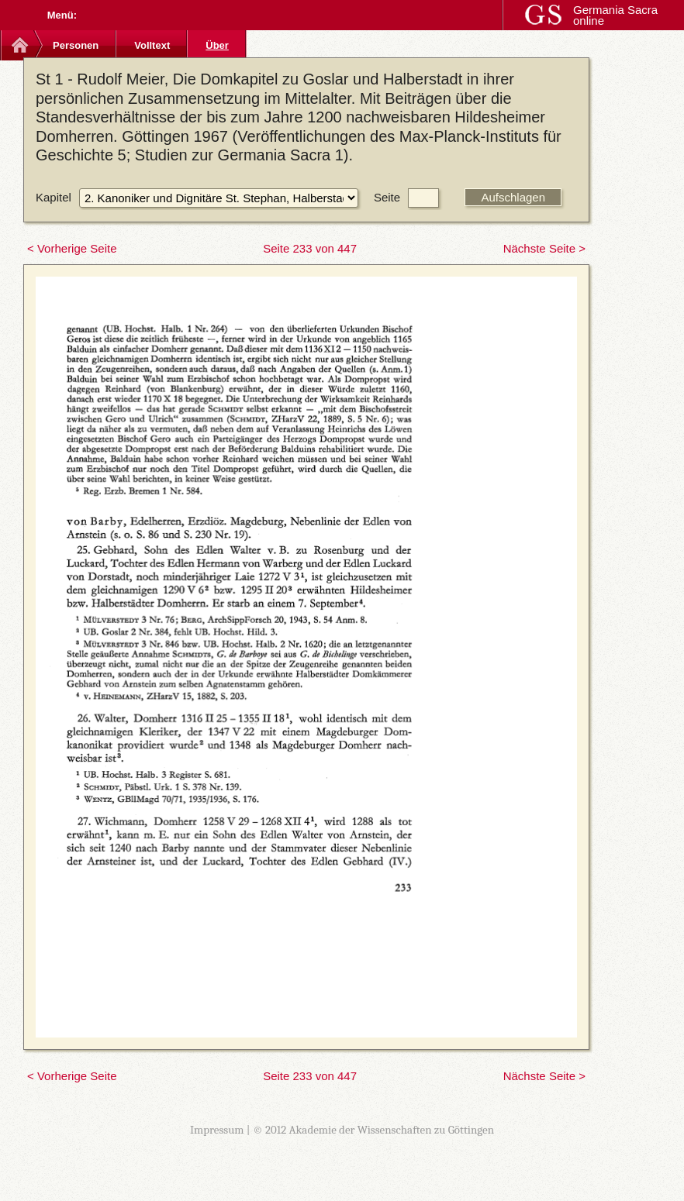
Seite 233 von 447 (310, 248)
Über (217, 45)
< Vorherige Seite (72, 248)
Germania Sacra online (615, 15)
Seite (387, 197)
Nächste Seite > (544, 248)
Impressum (217, 1130)
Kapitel (53, 197)
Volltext (152, 45)
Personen (75, 45)
